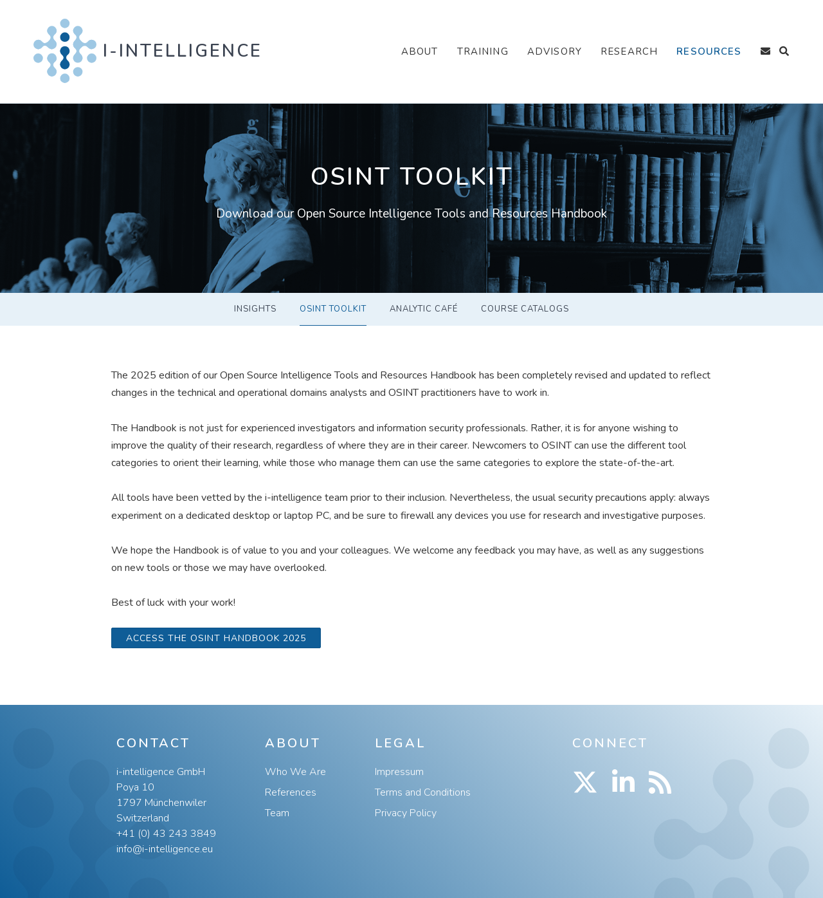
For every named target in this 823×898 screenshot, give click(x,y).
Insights (255, 309)
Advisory (554, 51)
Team (277, 813)
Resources (708, 51)
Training (483, 51)
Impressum (399, 772)
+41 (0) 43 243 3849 (166, 834)
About (420, 51)
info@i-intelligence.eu (164, 849)
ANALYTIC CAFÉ (424, 309)
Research (629, 51)
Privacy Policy (406, 813)
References (290, 792)
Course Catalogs (525, 309)
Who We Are (295, 772)
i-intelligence (182, 51)
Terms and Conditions (423, 792)
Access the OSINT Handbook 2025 (216, 638)
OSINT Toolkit (333, 309)
